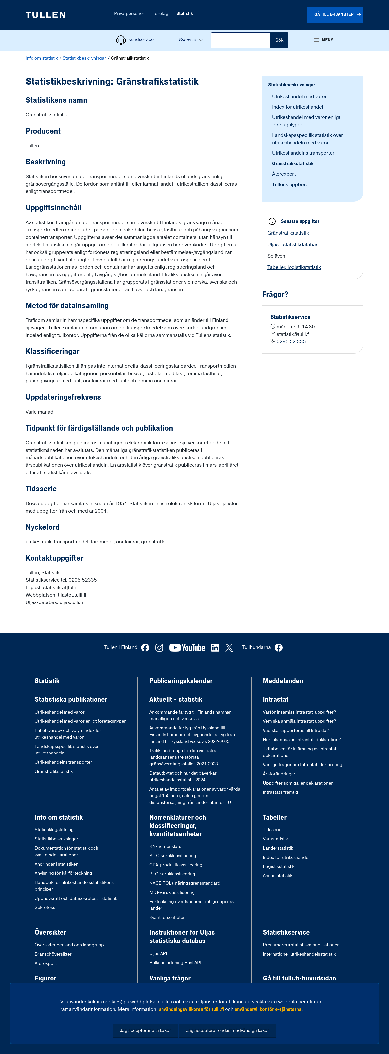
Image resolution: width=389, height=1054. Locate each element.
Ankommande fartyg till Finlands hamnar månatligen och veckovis (190, 715)
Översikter (50, 932)
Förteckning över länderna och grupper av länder (191, 905)
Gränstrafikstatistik (293, 163)
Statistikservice (286, 932)
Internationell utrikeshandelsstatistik (299, 954)
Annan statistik (277, 876)
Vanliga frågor (170, 978)
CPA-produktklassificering (175, 865)
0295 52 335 (291, 341)
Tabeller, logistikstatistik (294, 267)
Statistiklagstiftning (54, 830)
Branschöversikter (53, 954)
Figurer (45, 978)
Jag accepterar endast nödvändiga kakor (227, 1030)
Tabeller (275, 817)
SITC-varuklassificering (172, 856)
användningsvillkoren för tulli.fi (191, 1009)
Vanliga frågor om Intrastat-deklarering (302, 765)
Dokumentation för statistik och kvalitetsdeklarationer (66, 851)
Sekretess (45, 907)
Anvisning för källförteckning (63, 873)
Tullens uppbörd (290, 184)
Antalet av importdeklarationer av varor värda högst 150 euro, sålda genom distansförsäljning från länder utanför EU (194, 796)
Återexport (284, 174)
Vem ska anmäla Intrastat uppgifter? (299, 721)
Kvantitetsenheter (167, 917)
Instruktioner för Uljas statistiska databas (182, 936)
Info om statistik (42, 58)
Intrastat (275, 699)
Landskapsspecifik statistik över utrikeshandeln (67, 749)
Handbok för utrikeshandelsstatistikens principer (74, 885)
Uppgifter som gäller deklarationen (298, 783)
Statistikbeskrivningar (85, 58)
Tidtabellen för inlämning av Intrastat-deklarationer (300, 752)
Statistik (47, 681)
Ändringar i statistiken (56, 864)
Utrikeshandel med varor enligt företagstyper (80, 721)
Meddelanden (283, 681)
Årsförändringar (279, 774)
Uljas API (158, 953)
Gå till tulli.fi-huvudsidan (299, 978)
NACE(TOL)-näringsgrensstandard (184, 883)
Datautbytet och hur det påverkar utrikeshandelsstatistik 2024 (183, 776)
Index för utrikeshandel (297, 107)
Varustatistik (275, 839)
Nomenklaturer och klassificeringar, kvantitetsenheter (177, 825)
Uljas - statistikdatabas (292, 244)
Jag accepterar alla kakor (145, 1030)
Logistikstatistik (278, 867)
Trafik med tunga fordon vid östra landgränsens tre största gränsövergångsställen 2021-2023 (183, 757)
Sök (279, 40)
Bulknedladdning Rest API (175, 963)
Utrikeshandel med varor (299, 96)
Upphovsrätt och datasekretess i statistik (76, 898)
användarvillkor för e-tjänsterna (268, 1009)
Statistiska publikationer (71, 699)
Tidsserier (273, 830)
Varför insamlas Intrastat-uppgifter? (299, 712)
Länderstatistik (278, 848)
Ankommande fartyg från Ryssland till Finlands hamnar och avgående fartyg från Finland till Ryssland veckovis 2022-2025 (192, 735)
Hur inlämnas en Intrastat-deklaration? (302, 740)
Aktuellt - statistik (175, 699)
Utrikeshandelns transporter (303, 153)
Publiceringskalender (181, 681)
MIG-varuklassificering (172, 892)
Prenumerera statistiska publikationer (301, 945)
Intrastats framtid (280, 792)
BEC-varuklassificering (172, 874)
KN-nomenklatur (166, 846)
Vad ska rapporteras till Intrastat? (296, 730)
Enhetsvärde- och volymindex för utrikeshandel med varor (68, 733)
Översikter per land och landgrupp (69, 945)
